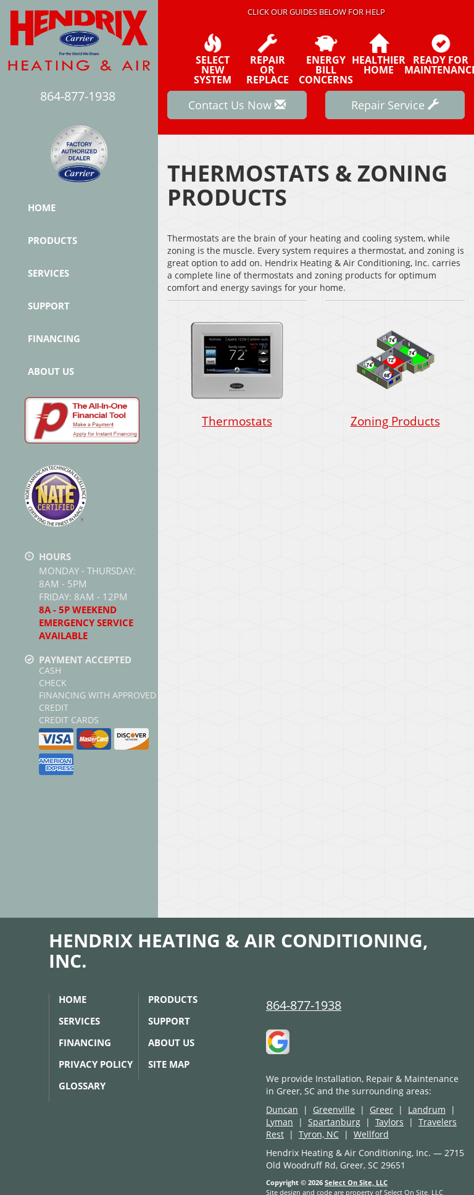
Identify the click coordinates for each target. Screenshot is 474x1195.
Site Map (168, 1064)
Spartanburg (334, 1122)
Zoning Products (395, 371)
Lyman (279, 1122)
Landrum (427, 1109)
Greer (381, 1109)
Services (48, 273)
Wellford (371, 1134)
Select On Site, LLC (356, 1182)
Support (49, 306)
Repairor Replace (267, 59)
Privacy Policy (96, 1064)
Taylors (389, 1122)
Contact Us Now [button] (237, 105)
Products (52, 240)
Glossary (82, 1086)
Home (42, 207)
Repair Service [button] (395, 105)
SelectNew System (212, 59)
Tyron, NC (319, 1134)
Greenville (334, 1109)
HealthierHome (378, 54)
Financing (54, 338)
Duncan (282, 1109)
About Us (51, 371)
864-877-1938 (303, 1005)
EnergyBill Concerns (326, 59)
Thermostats (237, 371)
